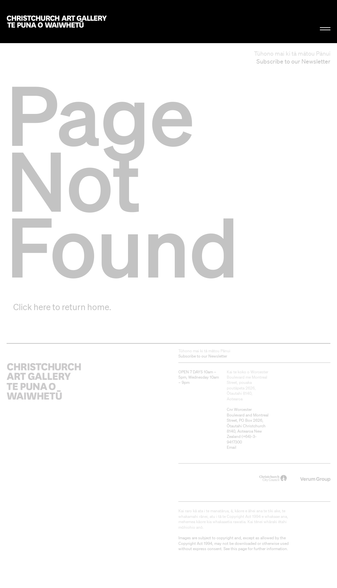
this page (239, 548)
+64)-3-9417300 (242, 439)
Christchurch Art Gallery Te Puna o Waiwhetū (57, 21)
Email (231, 447)
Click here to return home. (62, 307)
